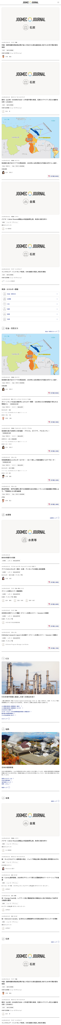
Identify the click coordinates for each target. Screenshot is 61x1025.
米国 (15, 895)
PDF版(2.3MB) (53, 451)
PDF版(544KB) (53, 176)
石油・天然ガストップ (51, 331)
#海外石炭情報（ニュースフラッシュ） (12, 53)
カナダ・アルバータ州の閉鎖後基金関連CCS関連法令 (16, 711)
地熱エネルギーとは (7, 778)
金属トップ (54, 801)
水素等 (4, 560)
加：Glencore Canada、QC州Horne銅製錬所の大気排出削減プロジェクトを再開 (29, 919)
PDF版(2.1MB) (53, 626)
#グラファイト (38, 886)
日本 (16, 588)
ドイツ (22, 588)
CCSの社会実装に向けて (8, 715)
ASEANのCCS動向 (6, 710)
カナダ (15, 875)
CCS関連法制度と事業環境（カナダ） (12, 708)
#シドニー (9, 865)
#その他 (4, 865)
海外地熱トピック (6, 782)
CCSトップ (4, 719)
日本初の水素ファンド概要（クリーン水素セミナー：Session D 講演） (26, 613)
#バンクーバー (8, 225)
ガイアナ (17, 160)
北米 (29, 399)
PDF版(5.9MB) (53, 422)
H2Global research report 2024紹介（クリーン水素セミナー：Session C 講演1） (30, 635)
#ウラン (15, 906)
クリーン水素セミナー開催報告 (12, 591)
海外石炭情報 (10, 50)
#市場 (3, 497)
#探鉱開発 (4, 169)
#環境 (12, 468)
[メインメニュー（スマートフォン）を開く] (58, 2)
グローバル (14, 457)
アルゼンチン (18, 428)
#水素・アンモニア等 (16, 575)
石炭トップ (54, 942)
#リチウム (16, 886)
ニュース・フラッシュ (12, 222)
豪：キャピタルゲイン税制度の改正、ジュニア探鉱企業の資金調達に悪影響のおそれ (30, 859)
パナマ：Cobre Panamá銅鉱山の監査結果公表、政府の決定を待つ (24, 219)
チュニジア (24, 566)
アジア (12, 42)
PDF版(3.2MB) (53, 480)
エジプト (18, 566)
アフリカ (13, 566)
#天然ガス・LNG (6, 439)
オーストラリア (21, 97)
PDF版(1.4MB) (53, 504)
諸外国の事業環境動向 (7, 713)
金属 (3, 222)
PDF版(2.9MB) (53, 582)
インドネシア (18, 269)
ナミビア (29, 566)
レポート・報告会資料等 (14, 560)
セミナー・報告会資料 (17, 407)
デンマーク (25, 399)
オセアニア (14, 97)
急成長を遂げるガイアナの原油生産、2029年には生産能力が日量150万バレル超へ (29, 163)
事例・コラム (5, 784)
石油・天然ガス (6, 166)
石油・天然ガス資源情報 (18, 166)
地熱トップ (5, 787)
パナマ (16, 216)
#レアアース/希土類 (28, 886)
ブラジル (29, 428)
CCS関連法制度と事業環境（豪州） (11, 706)
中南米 (12, 160)
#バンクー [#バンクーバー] (45, 886)
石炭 (3, 50)
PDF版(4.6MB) (53, 604)
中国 (16, 42)
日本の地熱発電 (6, 780)
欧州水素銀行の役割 (8, 557)
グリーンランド (18, 399)
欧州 (12, 399)
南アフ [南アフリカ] (34, 566)
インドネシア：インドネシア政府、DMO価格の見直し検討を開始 (24, 272)
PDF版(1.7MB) (53, 648)
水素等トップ (53, 518)
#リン (21, 886)
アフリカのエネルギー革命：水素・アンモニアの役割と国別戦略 (23, 569)
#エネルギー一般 (6, 410)
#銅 (2, 225)
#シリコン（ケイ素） (7, 886)
